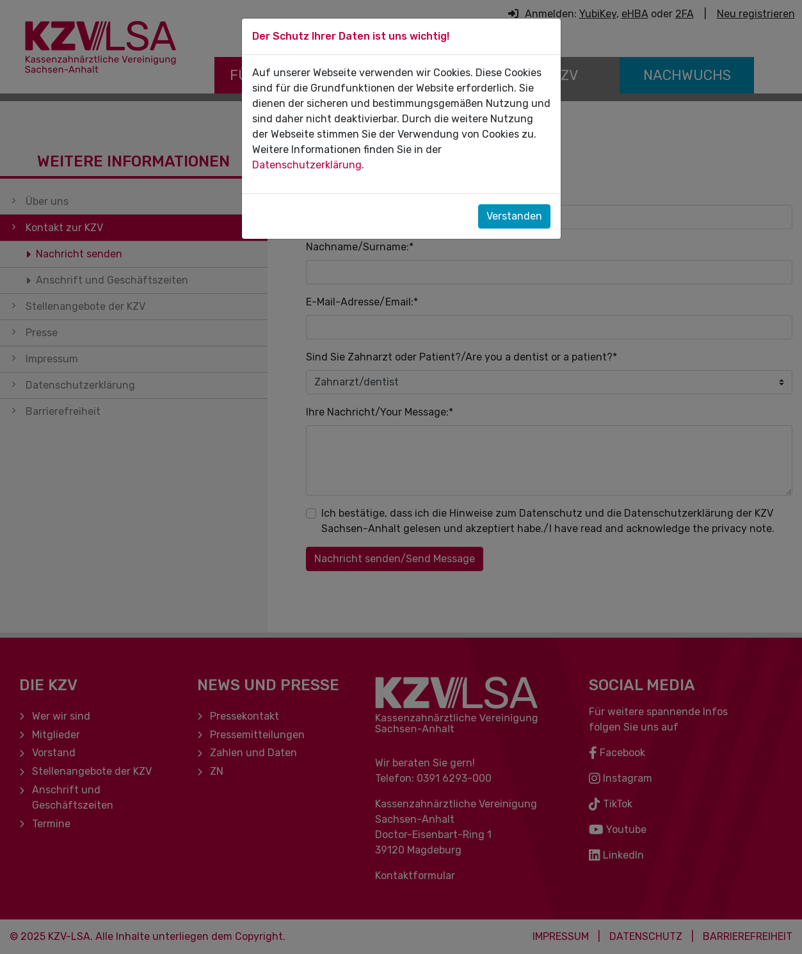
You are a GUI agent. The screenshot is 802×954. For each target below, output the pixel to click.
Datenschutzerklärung (307, 165)
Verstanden (514, 216)
